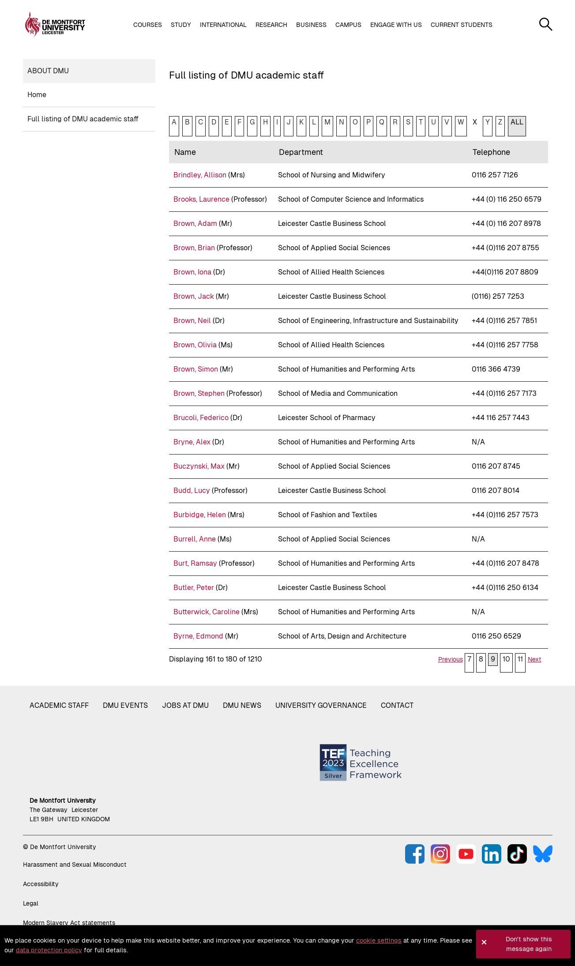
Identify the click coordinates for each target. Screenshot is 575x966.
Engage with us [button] (396, 24)
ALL (517, 122)
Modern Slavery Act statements (69, 922)
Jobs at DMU (185, 705)
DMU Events (125, 705)
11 (520, 659)
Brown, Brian (194, 248)
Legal (30, 903)
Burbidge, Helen (199, 515)
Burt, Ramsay (195, 563)
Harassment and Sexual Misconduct (75, 864)
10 (506, 659)
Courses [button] (147, 24)
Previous (450, 659)
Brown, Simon (195, 369)
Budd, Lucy (191, 490)
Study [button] (181, 24)
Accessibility (41, 883)
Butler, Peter (193, 587)
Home (36, 94)
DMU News (242, 705)
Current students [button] (461, 24)
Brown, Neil (192, 320)
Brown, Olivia (195, 345)
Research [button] (271, 24)
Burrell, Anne (194, 539)
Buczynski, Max (199, 466)
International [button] (223, 24)
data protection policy (49, 950)
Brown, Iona (192, 272)
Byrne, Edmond (198, 636)
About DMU (48, 71)
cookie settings (379, 940)
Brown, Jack (193, 296)
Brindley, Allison (199, 175)
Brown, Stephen (199, 393)
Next (534, 659)
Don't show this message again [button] (529, 944)
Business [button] (311, 24)
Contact (397, 705)
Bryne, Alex (191, 442)
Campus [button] (348, 24)
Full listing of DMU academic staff (83, 119)
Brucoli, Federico (201, 417)
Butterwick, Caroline (206, 612)
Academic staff (59, 705)
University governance (321, 705)
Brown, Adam (195, 223)
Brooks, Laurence (201, 199)
